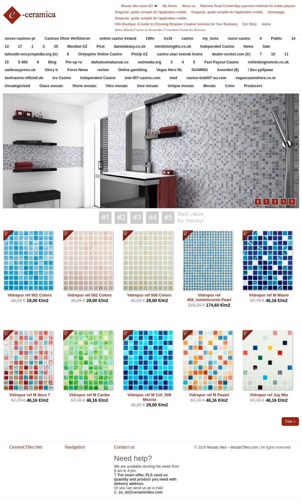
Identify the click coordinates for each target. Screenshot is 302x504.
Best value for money (190, 218)
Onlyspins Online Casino (100, 54)
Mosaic (209, 86)
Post (100, 46)
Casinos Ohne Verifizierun (67, 38)
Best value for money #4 (152, 218)
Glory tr (51, 70)
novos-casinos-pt (20, 38)
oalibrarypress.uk (20, 70)
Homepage (276, 12)
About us (188, 6)
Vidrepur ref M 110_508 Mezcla (149, 397)
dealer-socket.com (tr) (231, 54)
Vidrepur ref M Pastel (209, 395)
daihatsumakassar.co (110, 62)
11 (286, 54)
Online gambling (132, 70)
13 (7, 46)
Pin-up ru (74, 62)
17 (20, 46)
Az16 (168, 38)
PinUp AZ (139, 54)
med (173, 78)
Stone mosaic (84, 86)
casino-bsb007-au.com (206, 78)
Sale (266, 46)
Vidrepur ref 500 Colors (149, 295)
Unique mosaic (181, 86)
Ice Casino (61, 78)
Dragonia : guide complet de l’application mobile (150, 12)
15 (7, 62)
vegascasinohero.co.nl (255, 78)
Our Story (249, 24)
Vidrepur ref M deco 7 (29, 395)
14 (293, 38)
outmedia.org (149, 62)
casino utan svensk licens (179, 54)
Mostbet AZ (77, 46)
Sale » (290, 421)
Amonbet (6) (228, 70)
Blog (52, 62)
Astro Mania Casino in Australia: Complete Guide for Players (160, 30)
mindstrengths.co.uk (173, 46)
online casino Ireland (118, 38)
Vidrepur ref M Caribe (89, 395)
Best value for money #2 (121, 218)
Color (230, 86)
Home (266, 24)
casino (187, 38)
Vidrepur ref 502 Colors (89, 295)
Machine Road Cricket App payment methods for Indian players (247, 6)
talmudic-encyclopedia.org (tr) (31, 54)
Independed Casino (217, 46)
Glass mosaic (51, 86)
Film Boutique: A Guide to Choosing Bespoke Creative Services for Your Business (176, 24)
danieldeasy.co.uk (129, 46)
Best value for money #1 (105, 218)
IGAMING (200, 70)
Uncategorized (17, 86)
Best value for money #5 (168, 218)
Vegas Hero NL (169, 70)
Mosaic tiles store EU (137, 6)
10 (273, 54)
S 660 (22, 62)
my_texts (210, 38)
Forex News (77, 70)
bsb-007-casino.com (142, 78)
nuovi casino (239, 38)
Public (276, 38)
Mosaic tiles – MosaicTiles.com (232, 447)
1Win (149, 38)
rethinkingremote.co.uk (268, 62)
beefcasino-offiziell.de (24, 78)
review (103, 70)
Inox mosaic (147, 86)
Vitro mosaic (117, 86)
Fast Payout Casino (221, 62)
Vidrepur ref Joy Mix (269, 395)
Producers (253, 86)
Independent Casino (98, 78)
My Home (169, 6)
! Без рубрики (260, 70)
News (248, 46)
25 (56, 46)
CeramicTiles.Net (27, 468)
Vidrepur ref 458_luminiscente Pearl (209, 297)
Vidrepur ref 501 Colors (30, 295)
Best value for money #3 (136, 218)
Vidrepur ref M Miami (268, 295)
